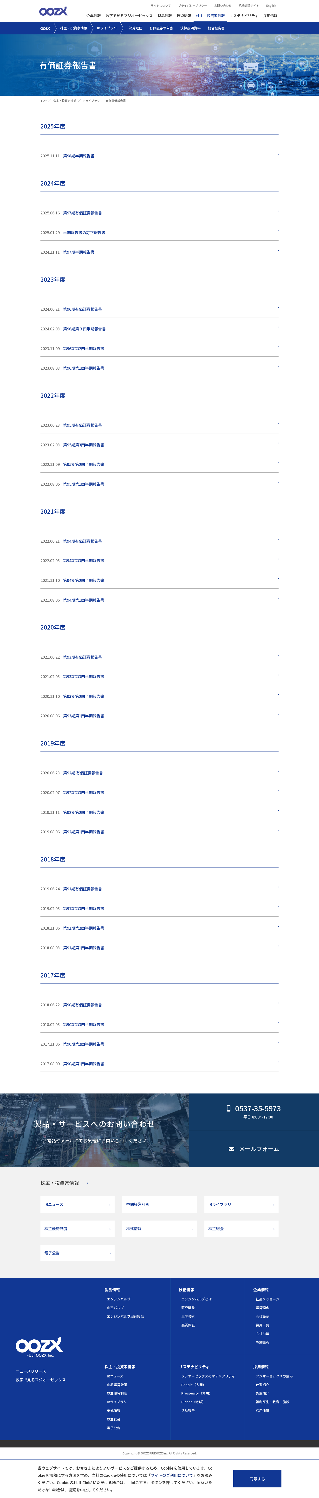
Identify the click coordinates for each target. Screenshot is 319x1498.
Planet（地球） (193, 1401)
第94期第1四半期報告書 (83, 600)
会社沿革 (262, 1333)
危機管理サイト (249, 5)
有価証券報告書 (161, 28)
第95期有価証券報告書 (82, 425)
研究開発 (188, 1307)
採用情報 (270, 15)
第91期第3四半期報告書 (83, 908)
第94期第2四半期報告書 (83, 580)
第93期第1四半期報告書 (83, 716)
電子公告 (52, 1253)
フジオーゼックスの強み (274, 1376)
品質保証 (188, 1325)
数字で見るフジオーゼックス (129, 15)
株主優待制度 (55, 1228)
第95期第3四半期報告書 (83, 445)
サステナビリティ (244, 15)
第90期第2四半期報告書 (83, 1044)
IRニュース (53, 1204)
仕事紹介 (262, 1384)
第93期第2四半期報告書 (83, 696)
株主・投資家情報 (210, 15)
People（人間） (193, 1384)
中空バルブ (115, 1307)
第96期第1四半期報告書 (83, 368)
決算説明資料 (190, 28)
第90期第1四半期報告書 (83, 1064)
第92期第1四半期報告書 (83, 832)
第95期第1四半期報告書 (83, 484)
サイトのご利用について (172, 1475)
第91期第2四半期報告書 (83, 928)
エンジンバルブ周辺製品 (125, 1316)
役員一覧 (262, 1325)
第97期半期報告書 (78, 252)
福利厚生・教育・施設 (272, 1401)
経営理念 (262, 1307)
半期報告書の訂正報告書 (84, 232)
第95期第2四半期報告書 (83, 464)
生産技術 (188, 1316)
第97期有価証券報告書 (82, 213)
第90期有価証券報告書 (82, 1005)
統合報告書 (216, 28)
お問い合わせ (223, 5)
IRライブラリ (107, 28)
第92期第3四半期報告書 (83, 792)
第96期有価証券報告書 (82, 309)
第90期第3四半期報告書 (83, 1024)
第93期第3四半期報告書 (83, 676)
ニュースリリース (31, 1371)
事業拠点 (262, 1342)
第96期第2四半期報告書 (83, 348)
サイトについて (161, 5)
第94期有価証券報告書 (82, 541)
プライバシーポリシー (192, 5)
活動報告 (188, 1410)
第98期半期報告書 (78, 156)
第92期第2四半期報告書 (83, 812)
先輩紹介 (262, 1393)
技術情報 (184, 15)
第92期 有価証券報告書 (83, 773)
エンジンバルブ (118, 1299)
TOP (43, 100)
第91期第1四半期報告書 (83, 948)
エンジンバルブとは (196, 1299)
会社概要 (262, 1316)
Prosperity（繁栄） (196, 1393)
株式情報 (134, 1228)
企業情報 (93, 15)
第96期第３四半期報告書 (84, 329)
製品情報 (164, 15)
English (271, 5)
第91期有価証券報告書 (82, 889)
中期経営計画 (137, 1204)
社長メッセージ (267, 1299)
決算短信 (135, 28)
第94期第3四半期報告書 (83, 560)
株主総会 (216, 1228)
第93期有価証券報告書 (82, 657)
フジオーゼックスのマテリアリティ (208, 1376)
